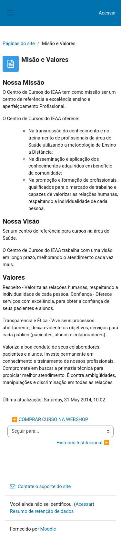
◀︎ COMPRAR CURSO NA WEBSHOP (50, 419)
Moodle (48, 529)
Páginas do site (19, 43)
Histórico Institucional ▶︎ (82, 443)
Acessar (107, 13)
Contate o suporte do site (40, 486)
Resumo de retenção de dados (42, 511)
